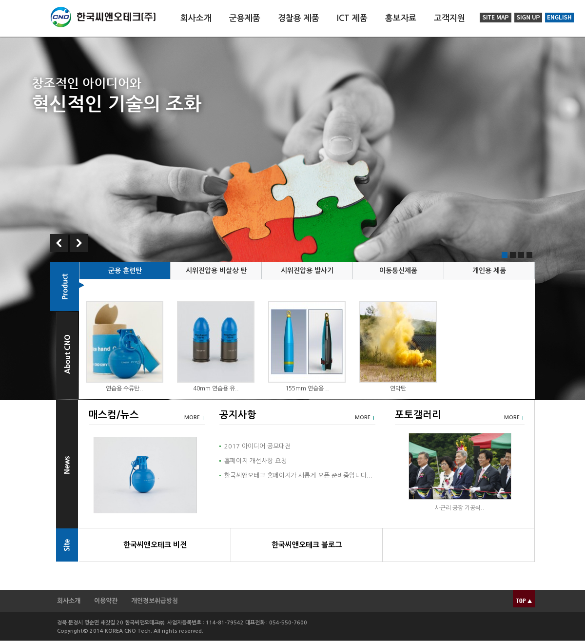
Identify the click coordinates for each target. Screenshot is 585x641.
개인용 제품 (489, 270)
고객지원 (449, 18)
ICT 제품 (352, 18)
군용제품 (244, 18)
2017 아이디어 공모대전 (257, 446)
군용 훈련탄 (125, 270)
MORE (192, 417)
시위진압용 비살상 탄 (216, 270)
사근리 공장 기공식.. (460, 508)
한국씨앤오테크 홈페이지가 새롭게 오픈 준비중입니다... (298, 475)
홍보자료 (400, 18)
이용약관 (105, 601)
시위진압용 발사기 (307, 270)
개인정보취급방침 (154, 601)
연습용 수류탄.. (124, 388)
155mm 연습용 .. (307, 388)
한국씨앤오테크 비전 (155, 544)
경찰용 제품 (298, 18)
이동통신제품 (398, 270)
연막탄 (398, 388)
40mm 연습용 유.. (216, 388)
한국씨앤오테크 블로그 (307, 544)
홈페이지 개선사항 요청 (255, 461)
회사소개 (196, 18)
